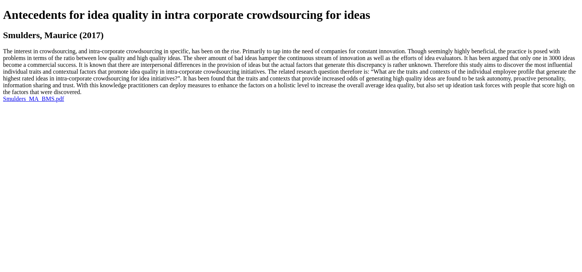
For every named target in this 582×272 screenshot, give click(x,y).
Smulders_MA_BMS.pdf (33, 99)
